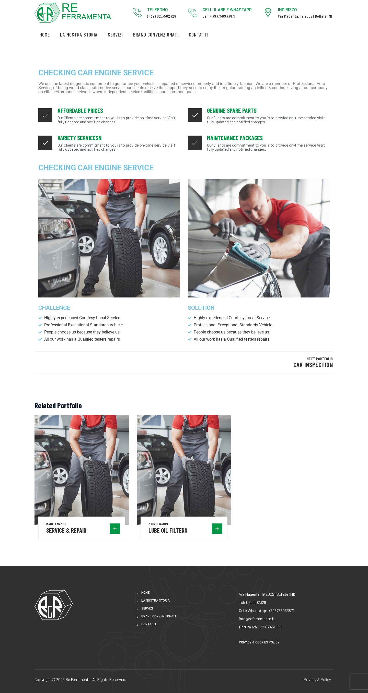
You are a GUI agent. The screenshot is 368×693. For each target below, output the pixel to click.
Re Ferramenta (77, 679)
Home (45, 34)
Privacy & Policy (317, 679)
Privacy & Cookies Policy (259, 642)
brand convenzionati (156, 34)
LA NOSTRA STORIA (79, 34)
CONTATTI (199, 34)
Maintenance (56, 524)
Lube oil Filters (167, 530)
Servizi (115, 34)
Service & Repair (66, 530)
